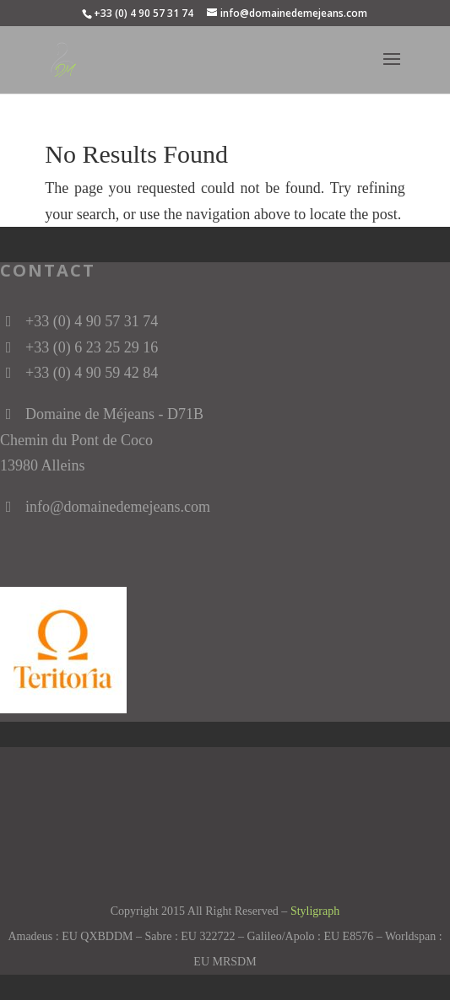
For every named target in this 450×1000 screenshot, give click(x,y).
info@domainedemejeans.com (117, 506)
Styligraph (314, 911)
